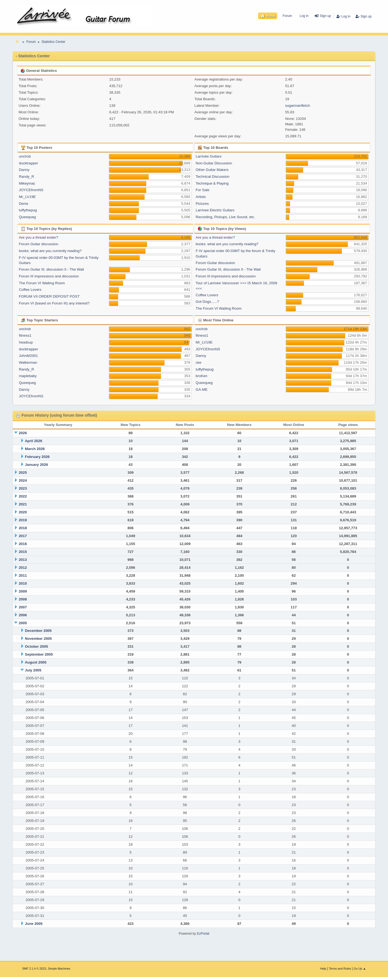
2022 (23, 496)
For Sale (202, 190)
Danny (24, 170)
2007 (23, 607)
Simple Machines (59, 968)
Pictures (202, 204)
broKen (201, 376)
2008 (23, 599)
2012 (23, 568)
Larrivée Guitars (209, 156)
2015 (23, 552)
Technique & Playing (212, 183)
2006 (23, 615)
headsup (26, 342)
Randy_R (26, 176)
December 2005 (38, 631)
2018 (23, 528)
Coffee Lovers (30, 290)
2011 (23, 575)
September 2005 (39, 654)
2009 (23, 591)
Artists (201, 197)
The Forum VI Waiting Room (42, 283)
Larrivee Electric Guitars (215, 210)
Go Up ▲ (360, 968)
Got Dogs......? (207, 302)
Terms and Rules (340, 968)
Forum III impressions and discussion (49, 276)
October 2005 (36, 646)
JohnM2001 (28, 356)
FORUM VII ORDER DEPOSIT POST (49, 296)
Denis (23, 204)
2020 (23, 512)
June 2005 (33, 924)
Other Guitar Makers (212, 170)
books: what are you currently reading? (50, 251)
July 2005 (33, 670)
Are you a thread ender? (38, 237)
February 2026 (37, 457)
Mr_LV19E (27, 197)
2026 (23, 433)
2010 (23, 583)
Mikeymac (27, 183)
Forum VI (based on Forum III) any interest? (54, 303)
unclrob (25, 156)
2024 (23, 480)
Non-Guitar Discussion (214, 163)
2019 (23, 520)
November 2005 (38, 638)
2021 (23, 504)
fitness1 (25, 335)
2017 (23, 536)
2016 (23, 544)
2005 (23, 623)
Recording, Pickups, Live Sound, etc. (225, 217)
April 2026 (33, 441)
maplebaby (28, 376)
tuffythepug (28, 210)
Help (323, 968)
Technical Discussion (212, 176)
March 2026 (35, 449)
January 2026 (36, 465)
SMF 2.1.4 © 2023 (34, 968)
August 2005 (35, 662)
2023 (23, 488)
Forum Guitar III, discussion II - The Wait (51, 269)
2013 (23, 560)
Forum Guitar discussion (38, 244)
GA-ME (202, 389)
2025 (23, 472)
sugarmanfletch (297, 105)
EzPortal (203, 933)
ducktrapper (28, 163)
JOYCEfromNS (31, 190)
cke (198, 362)
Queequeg (27, 217)
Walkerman (28, 362)
